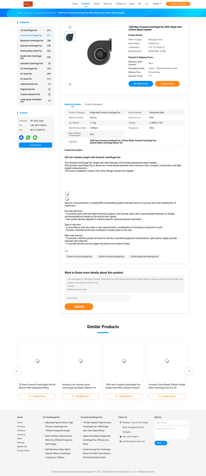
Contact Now (35, 145)
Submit (79, 306)
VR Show (21, 430)
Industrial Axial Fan (35, 84)
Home (20, 422)
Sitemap (20, 442)
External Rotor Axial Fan (35, 50)
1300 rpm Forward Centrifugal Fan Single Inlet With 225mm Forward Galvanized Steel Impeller (122, 387)
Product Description (94, 104)
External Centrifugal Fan (35, 45)
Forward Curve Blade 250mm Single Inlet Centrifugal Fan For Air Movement (167, 387)
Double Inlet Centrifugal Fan (35, 57)
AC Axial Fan (35, 73)
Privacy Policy (23, 450)
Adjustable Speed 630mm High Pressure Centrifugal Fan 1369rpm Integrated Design (59, 426)
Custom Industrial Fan (35, 94)
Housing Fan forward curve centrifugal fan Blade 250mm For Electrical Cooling (79, 387)
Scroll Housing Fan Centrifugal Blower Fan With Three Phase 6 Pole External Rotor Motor (97, 453)
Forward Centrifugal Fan (35, 35)
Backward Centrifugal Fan (35, 40)
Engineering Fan (35, 89)
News (19, 438)
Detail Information (73, 104)
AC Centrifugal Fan (35, 30)
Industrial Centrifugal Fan (35, 63)
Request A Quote (178, 4)
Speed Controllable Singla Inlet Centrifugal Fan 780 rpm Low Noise (96, 440)
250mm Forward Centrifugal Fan (79, 257)
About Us (21, 434)
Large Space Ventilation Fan (35, 100)
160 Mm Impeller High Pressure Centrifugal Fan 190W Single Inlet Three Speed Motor (97, 426)
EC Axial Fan (35, 78)
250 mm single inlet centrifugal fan (144, 257)
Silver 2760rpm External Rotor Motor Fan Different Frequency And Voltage (59, 440)
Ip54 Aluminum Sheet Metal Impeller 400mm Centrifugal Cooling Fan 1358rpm (57, 453)
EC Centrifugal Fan (35, 68)
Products (21, 426)
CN (139, 4)
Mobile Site (22, 446)
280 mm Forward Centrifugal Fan (111, 257)
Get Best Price (140, 83)
